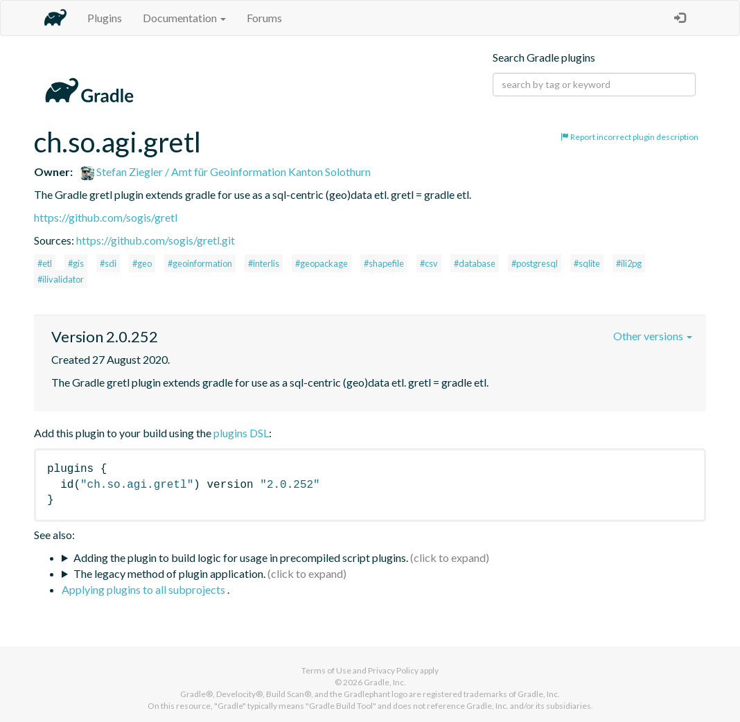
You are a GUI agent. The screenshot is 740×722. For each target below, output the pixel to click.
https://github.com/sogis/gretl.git (155, 240)
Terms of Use (326, 670)
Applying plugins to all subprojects (144, 589)
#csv (429, 263)
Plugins (104, 17)
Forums (264, 17)
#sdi (108, 263)
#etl (44, 263)
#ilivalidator (60, 279)
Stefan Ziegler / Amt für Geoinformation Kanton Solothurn (225, 171)
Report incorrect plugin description (629, 137)
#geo (142, 263)
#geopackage (321, 263)
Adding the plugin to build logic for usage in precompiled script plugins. (240, 557)
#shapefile (384, 263)
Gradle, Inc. (385, 682)
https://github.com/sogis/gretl (105, 217)
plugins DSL (241, 432)
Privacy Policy (393, 670)
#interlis (263, 263)
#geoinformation (200, 263)
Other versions (652, 335)
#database (474, 263)
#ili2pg (629, 263)
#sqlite (587, 263)
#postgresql (534, 263)
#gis (76, 263)
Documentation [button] (184, 17)
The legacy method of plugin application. (169, 573)
